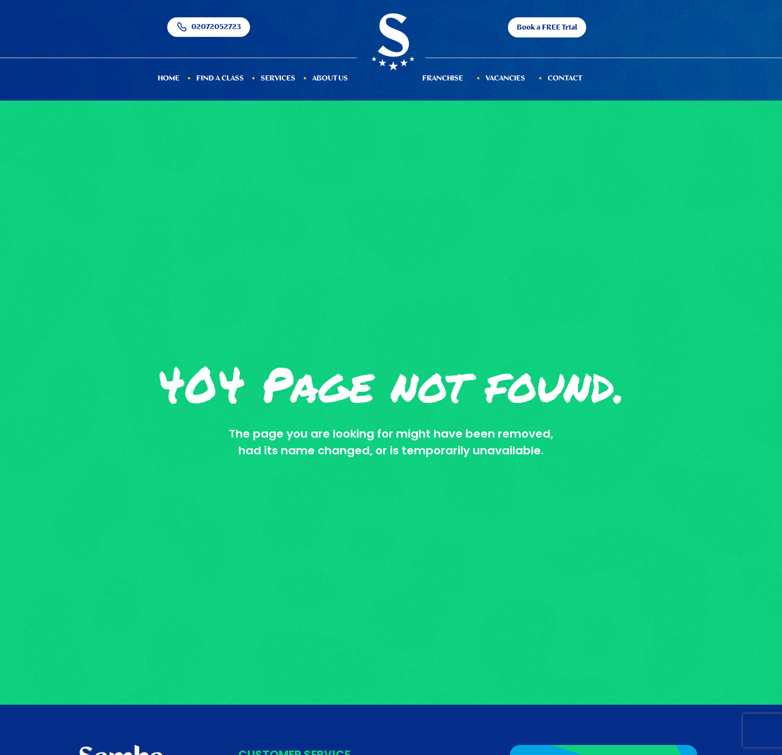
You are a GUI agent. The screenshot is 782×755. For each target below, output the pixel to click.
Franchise (442, 78)
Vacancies (505, 78)
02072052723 (208, 27)
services (278, 78)
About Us (330, 78)
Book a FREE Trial (547, 27)
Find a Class (220, 78)
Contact (565, 78)
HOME (169, 78)
